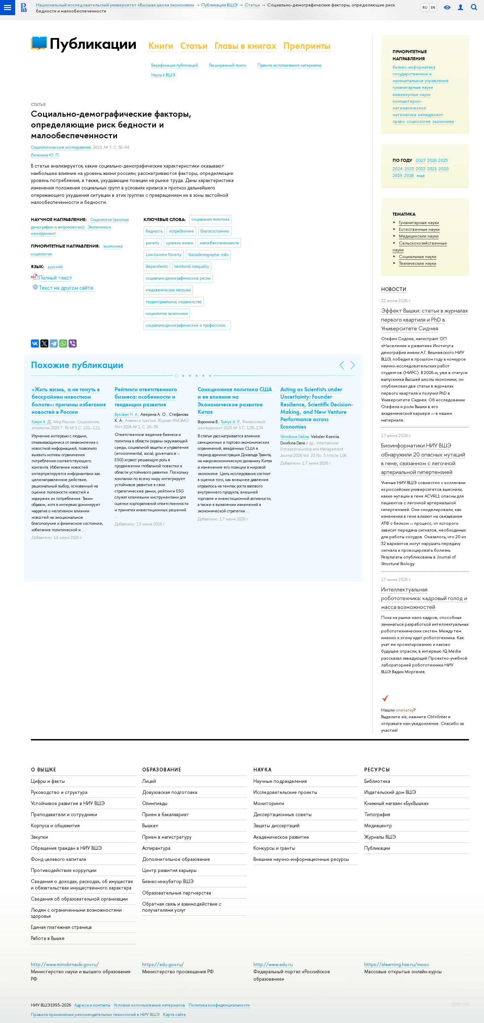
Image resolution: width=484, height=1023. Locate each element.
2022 (421, 169)
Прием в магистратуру (167, 837)
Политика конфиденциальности (219, 1005)
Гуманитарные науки (419, 222)
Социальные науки (417, 256)
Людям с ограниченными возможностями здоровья (76, 913)
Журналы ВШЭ (380, 837)
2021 (432, 169)
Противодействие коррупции (63, 870)
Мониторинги (268, 803)
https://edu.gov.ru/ (163, 964)
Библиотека (377, 781)
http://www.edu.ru (273, 964)
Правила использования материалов (289, 65)
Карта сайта (174, 1014)
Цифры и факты (48, 781)
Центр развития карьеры (169, 870)
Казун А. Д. (41, 422)
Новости (393, 289)
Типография (377, 814)
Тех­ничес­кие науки (417, 263)
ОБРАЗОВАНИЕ (161, 769)
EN (433, 7)
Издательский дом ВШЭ (390, 792)
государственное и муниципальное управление (421, 77)
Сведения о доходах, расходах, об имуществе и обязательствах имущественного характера (82, 884)
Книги (160, 45)
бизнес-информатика (414, 67)
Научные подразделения (280, 781)
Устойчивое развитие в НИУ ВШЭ (68, 803)
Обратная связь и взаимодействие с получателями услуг (181, 907)
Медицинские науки (419, 236)
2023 (409, 169)
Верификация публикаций (174, 65)
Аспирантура (156, 848)
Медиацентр (378, 825)
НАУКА (262, 769)
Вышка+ (150, 825)
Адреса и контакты (92, 1005)
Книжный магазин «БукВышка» (396, 803)
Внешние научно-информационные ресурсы (301, 859)
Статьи (194, 45)
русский (55, 266)
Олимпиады (154, 803)
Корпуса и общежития (55, 825)
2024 (398, 169)
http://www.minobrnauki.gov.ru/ (65, 964)
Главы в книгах (245, 45)
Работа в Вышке (48, 938)
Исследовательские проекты (285, 792)
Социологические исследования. (62, 147)
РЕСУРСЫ (377, 769)
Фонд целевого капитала (58, 859)
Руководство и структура (59, 792)
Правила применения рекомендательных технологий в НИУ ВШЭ (95, 1014)
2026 (432, 160)
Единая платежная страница (61, 927)
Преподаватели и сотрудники (64, 814)
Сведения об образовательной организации (79, 899)
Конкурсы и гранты (274, 848)
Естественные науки (419, 229)
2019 (397, 175)
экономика (443, 121)
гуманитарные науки (413, 87)
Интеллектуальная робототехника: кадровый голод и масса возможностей (424, 598)
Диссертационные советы (282, 814)
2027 (421, 160)
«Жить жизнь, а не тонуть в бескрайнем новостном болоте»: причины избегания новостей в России (69, 400)
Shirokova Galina (294, 436)
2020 (444, 169)
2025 (443, 160)
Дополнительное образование (176, 859)
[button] (176, 375)
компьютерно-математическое (409, 104)
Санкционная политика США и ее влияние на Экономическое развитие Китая (235, 400)
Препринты (306, 45)
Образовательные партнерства (176, 892)
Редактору (460, 1003)
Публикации (92, 43)
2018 (409, 175)
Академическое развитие (281, 837)
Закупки (39, 837)
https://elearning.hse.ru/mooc (396, 964)
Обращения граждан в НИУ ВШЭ (66, 848)
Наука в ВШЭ (163, 75)
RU (425, 7)
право (399, 121)
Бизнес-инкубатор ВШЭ (168, 881)
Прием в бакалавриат (165, 814)
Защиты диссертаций (276, 825)
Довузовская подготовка (169, 792)
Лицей (149, 781)
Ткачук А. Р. (230, 422)
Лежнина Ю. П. (45, 155)
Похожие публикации (77, 365)
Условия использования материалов (149, 1005)
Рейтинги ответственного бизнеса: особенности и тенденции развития (146, 397)
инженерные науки (412, 94)
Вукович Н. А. (126, 414)
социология (419, 121)
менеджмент (430, 114)
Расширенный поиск (227, 65)
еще (420, 175)
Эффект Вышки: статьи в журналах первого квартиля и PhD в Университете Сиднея (424, 319)
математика (404, 114)
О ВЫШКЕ (43, 769)
